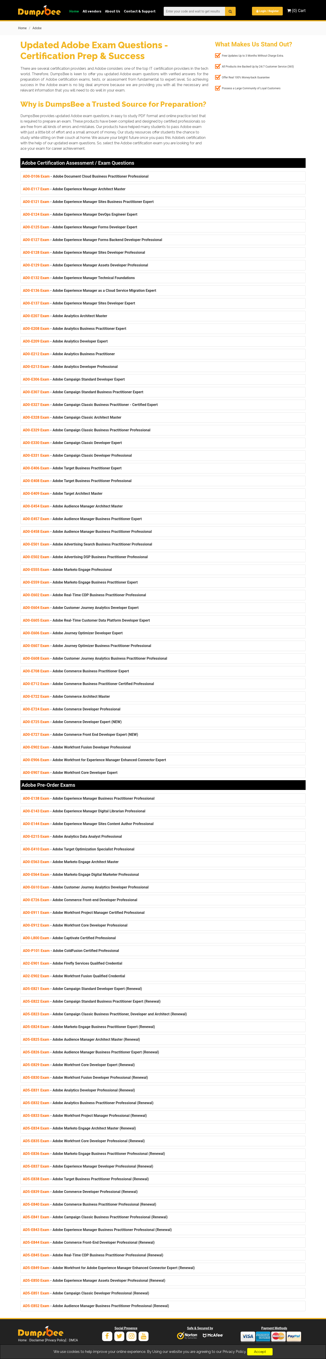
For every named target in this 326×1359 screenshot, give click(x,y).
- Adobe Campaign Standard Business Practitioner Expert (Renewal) (92, 1001)
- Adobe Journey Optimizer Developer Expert (73, 632)
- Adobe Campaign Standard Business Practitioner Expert (83, 391)
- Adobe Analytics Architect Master (65, 315)
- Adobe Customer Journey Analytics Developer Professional (86, 886)
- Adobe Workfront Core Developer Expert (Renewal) (79, 1064)
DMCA (73, 1339)
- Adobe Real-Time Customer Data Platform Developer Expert (86, 620)
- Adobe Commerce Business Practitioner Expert (76, 670)
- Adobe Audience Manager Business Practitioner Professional (87, 531)
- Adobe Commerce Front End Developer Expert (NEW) (80, 734)
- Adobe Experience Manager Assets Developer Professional (85, 264)
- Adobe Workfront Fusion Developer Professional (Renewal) (85, 1077)
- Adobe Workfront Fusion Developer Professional (77, 746)
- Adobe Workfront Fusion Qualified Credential (74, 975)
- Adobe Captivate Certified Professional (69, 937)
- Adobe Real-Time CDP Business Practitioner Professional (84, 594)
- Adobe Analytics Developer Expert (65, 340)
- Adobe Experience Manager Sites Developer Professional (84, 252)
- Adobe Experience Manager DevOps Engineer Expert (80, 214)
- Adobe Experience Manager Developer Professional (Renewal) (88, 1165)
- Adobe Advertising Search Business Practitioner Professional (87, 543)
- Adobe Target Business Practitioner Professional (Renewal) (86, 1178)
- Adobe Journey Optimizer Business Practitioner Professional (87, 645)
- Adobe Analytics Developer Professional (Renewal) (79, 1089)
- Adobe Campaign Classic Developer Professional (77, 455)
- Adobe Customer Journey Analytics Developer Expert (81, 607)
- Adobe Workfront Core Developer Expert (70, 772)
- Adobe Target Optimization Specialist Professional (78, 848)
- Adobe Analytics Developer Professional (70, 366)
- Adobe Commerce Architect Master (66, 696)
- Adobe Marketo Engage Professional (67, 569)
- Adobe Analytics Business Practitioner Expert (74, 328)
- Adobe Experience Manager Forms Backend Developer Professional (92, 239)
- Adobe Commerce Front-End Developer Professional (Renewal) (89, 1242)
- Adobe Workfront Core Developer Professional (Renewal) (84, 1140)
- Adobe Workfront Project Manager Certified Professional (84, 912)
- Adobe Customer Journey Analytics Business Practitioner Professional (95, 658)
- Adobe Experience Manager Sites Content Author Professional (88, 823)
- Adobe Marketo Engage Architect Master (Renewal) (79, 1127)
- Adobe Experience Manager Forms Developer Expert (80, 226)
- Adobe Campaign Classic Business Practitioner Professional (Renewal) (95, 1216)
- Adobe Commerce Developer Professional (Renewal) (80, 1191)
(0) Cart (296, 10)
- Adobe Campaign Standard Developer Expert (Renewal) (82, 988)
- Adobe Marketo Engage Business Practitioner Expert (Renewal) (89, 1026)
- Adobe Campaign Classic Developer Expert (72, 442)
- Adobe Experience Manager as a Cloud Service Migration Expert (89, 290)
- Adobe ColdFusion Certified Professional (71, 950)
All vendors (92, 11)
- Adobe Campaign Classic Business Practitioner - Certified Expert (90, 404)
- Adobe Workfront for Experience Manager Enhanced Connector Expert (94, 759)
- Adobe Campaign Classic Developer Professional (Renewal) (86, 1292)
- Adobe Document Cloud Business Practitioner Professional (86, 176)
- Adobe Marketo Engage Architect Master (71, 861)
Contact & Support (140, 11)
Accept (260, 1352)
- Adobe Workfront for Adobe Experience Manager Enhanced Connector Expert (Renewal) (109, 1267)
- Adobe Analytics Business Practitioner (69, 353)
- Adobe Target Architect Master (63, 493)
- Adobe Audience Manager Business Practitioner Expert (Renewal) (91, 1051)
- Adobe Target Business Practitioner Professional (77, 480)
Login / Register (266, 11)
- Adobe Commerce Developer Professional (71, 708)
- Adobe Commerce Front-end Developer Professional (80, 899)
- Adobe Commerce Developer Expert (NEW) (72, 721)
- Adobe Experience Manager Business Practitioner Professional (88, 798)
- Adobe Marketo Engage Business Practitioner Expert (80, 581)
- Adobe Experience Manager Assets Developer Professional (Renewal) (94, 1280)
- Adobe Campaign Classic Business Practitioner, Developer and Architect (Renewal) (105, 1013)
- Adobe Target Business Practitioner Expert (72, 467)
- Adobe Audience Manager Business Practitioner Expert (82, 518)
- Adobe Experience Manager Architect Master (74, 188)
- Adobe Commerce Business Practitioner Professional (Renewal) (89, 1204)
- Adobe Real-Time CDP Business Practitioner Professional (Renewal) (93, 1254)
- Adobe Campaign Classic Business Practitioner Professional (86, 429)
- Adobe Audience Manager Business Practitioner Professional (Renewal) (96, 1305)
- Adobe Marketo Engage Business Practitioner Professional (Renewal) (94, 1153)
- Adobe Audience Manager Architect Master (73, 505)
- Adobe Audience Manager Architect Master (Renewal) (81, 1039)
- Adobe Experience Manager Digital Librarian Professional (84, 810)
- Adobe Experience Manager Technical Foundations (79, 277)
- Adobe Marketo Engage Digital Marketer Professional (81, 874)
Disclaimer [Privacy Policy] (47, 1339)
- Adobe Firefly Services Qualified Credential (72, 963)
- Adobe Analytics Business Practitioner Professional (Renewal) (88, 1102)
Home (74, 11)
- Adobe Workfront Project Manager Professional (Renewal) (85, 1115)
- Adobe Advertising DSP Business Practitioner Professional (85, 556)
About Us (112, 11)
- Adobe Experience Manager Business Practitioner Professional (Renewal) (97, 1229)
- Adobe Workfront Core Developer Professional (75, 924)
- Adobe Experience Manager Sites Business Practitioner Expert (88, 201)
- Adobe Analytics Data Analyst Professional (72, 836)
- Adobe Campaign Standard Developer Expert (74, 379)
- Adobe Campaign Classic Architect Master (72, 417)
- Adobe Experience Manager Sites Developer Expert (79, 302)
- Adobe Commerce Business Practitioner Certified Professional (88, 683)
